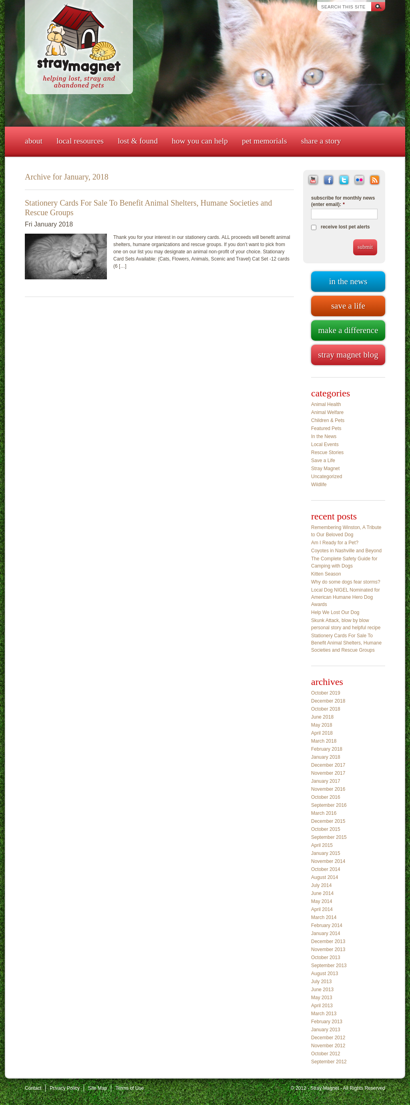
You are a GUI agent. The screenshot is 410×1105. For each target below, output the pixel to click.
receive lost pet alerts (345, 227)
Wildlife (319, 484)
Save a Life (323, 460)
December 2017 (328, 765)
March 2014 (323, 917)
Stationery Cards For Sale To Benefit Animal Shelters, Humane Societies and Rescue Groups (346, 643)
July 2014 (321, 885)
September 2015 (329, 837)
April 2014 (322, 909)
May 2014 (321, 901)
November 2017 (328, 773)
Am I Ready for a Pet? (334, 542)
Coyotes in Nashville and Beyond (346, 551)
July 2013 (321, 981)
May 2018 (321, 725)
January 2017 (325, 781)
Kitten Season (326, 574)
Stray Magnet (325, 468)
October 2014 (325, 869)
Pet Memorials (264, 140)
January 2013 (325, 1029)
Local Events (325, 444)
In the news (348, 281)
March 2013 (323, 1013)
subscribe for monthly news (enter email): (343, 201)
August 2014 (324, 877)
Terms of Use (129, 1088)
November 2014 (328, 861)
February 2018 (326, 749)
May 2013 (321, 997)
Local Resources (80, 140)
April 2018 (322, 733)
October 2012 (325, 1054)
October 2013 (325, 957)
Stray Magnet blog (348, 355)
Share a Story (321, 140)
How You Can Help (200, 140)
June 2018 (322, 717)
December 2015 (328, 821)
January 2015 (325, 853)
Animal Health (326, 404)
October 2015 (325, 829)
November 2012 (328, 1045)
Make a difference (348, 330)
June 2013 (322, 989)
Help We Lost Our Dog (335, 612)
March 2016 (323, 813)
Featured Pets (326, 428)
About (33, 140)
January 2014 (325, 933)
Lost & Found (138, 140)
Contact (33, 1088)
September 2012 (329, 1062)
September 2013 (329, 965)
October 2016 (325, 797)
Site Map (97, 1088)
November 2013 (328, 949)
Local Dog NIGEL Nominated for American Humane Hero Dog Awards (345, 597)
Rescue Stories (327, 452)
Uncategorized (326, 476)
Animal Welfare (327, 412)
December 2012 (328, 1037)
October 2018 (325, 709)
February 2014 (326, 925)
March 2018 (323, 741)
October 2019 (325, 693)
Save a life (348, 306)
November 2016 (328, 789)
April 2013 (322, 1005)
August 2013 (324, 973)
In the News (323, 436)
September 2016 (329, 805)
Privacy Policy (65, 1088)
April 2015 (322, 845)
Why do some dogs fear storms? (345, 582)
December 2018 (328, 701)
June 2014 (322, 893)
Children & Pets (327, 420)
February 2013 (326, 1021)
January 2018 (325, 757)
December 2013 (328, 941)
